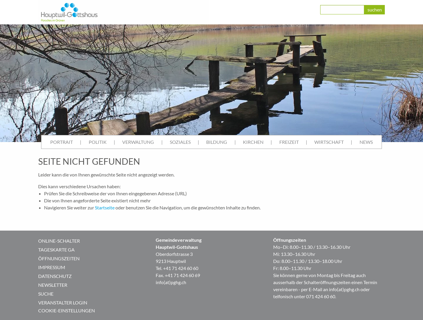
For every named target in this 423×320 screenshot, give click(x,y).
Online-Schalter (59, 241)
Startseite (105, 207)
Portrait (61, 142)
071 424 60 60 (320, 296)
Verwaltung (138, 142)
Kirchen (253, 142)
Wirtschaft (329, 142)
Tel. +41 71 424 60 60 (177, 268)
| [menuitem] (80, 142)
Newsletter (52, 285)
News (366, 142)
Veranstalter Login (62, 302)
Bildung (216, 142)
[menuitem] (62, 142)
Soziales (180, 142)
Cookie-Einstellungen (66, 310)
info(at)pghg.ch (171, 282)
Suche (45, 293)
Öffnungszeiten (59, 258)
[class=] (342, 9)
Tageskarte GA (56, 249)
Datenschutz (55, 276)
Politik (98, 142)
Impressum (51, 267)
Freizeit (289, 142)
